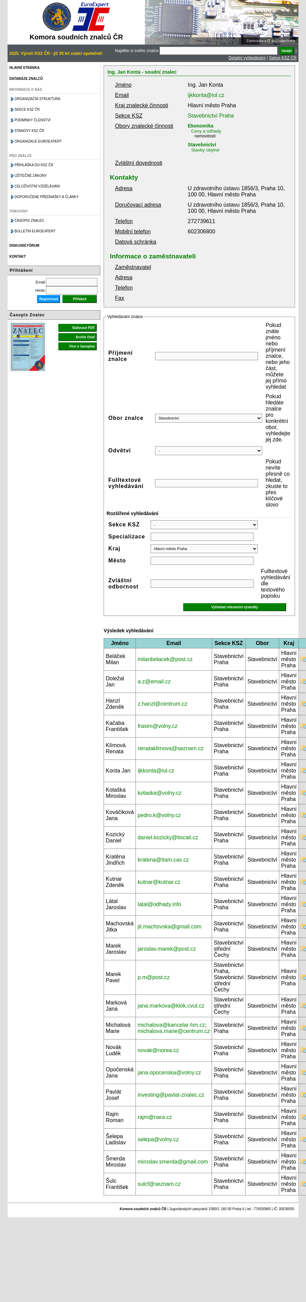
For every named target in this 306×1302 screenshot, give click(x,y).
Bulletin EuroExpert (34, 231)
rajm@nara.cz (155, 1117)
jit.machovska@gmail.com (169, 926)
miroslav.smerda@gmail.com (173, 1162)
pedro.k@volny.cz (159, 815)
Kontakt (17, 256)
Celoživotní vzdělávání (37, 186)
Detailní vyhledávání (247, 58)
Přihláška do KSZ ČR (33, 165)
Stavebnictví (202, 144)
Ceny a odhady (206, 131)
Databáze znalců (26, 79)
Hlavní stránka (24, 68)
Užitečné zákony (30, 176)
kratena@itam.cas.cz (163, 860)
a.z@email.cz (154, 681)
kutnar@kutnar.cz (159, 882)
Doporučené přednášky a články (46, 197)
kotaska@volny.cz (159, 793)
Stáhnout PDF (83, 328)
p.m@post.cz (154, 977)
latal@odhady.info (159, 904)
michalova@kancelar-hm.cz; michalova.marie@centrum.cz (174, 1028)
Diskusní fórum (24, 245)
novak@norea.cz (158, 1050)
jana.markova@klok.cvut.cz (171, 1006)
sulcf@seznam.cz (159, 1184)
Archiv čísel (85, 337)
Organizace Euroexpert (38, 141)
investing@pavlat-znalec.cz (171, 1095)
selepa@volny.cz (158, 1139)
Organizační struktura (37, 99)
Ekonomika (200, 126)
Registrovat (48, 299)
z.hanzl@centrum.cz (162, 704)
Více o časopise (82, 346)
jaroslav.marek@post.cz (167, 949)
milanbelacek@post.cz (165, 659)
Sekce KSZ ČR (283, 58)
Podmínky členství (32, 120)
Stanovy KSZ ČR (29, 131)
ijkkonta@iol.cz (206, 95)
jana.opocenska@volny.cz (169, 1072)
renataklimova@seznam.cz (170, 748)
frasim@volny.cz (157, 726)
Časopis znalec (29, 220)
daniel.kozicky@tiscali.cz (168, 837)
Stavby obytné (205, 150)
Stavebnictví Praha (211, 116)
